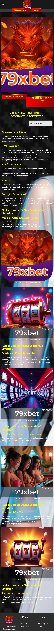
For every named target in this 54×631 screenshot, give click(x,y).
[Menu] (3, 4)
